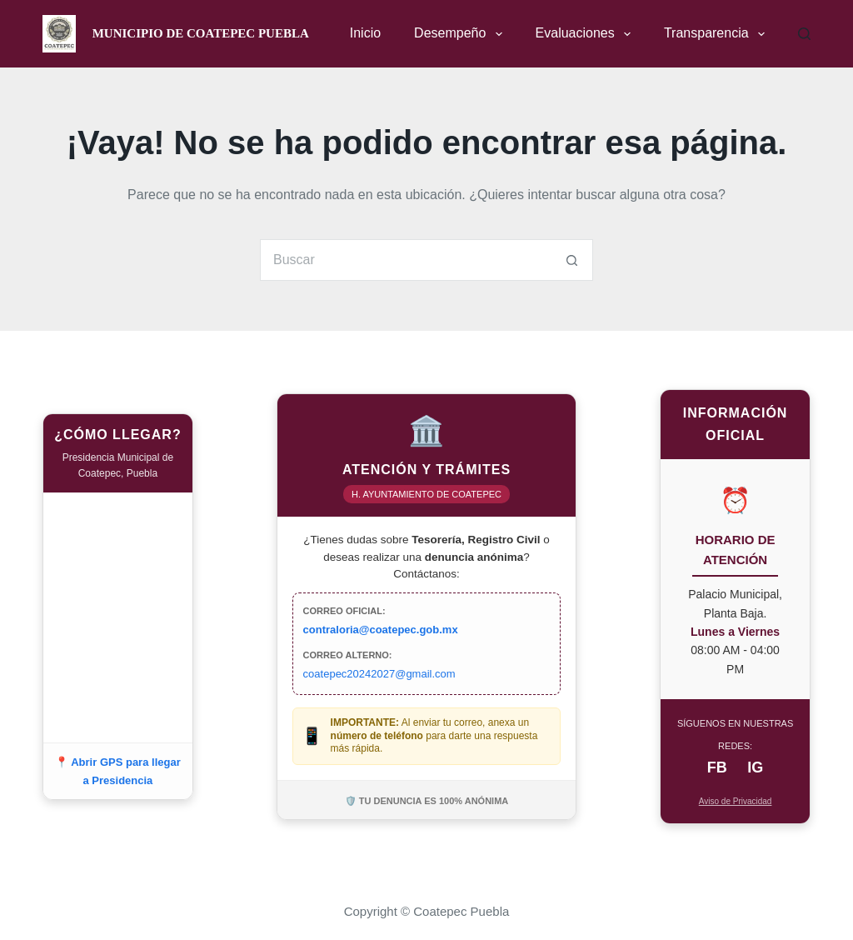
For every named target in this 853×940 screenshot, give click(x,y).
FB (717, 767)
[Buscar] (804, 34)
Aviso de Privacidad (735, 801)
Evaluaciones (586, 34)
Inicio (365, 33)
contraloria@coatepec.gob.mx (380, 629)
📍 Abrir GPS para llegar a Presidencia (118, 771)
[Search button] (572, 260)
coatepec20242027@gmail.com (379, 674)
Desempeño (461, 34)
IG (755, 767)
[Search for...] (405, 260)
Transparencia (717, 34)
